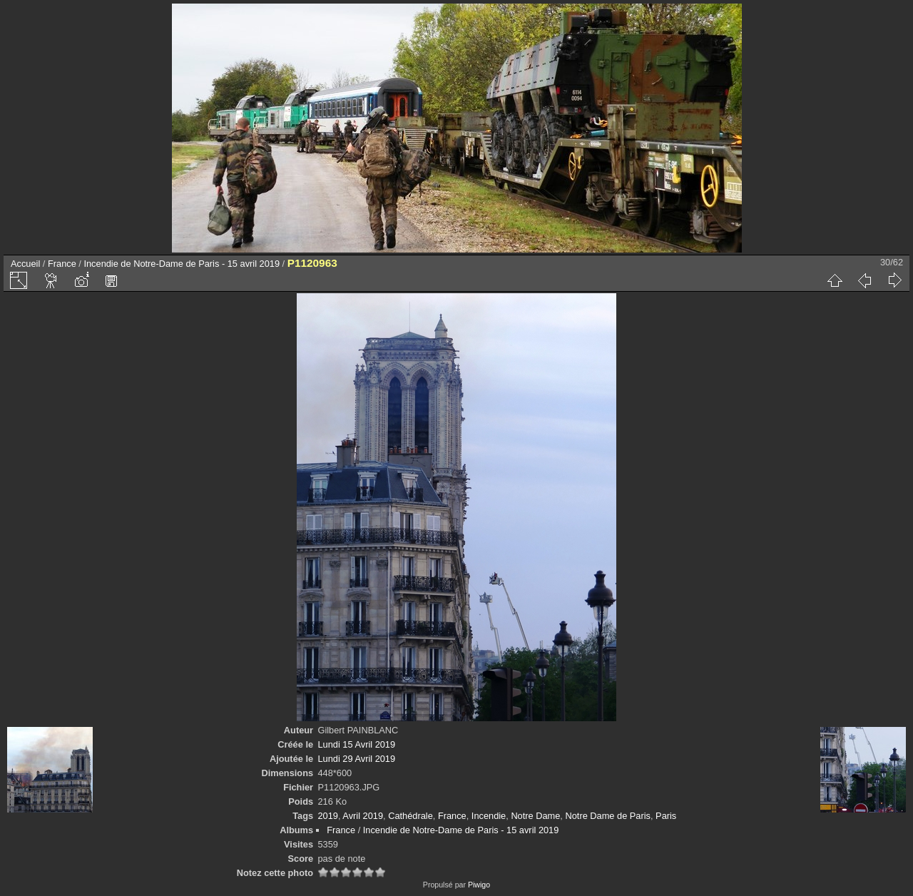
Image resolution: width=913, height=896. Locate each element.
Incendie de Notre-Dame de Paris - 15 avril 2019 (181, 263)
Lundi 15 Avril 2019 (356, 744)
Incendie (488, 815)
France (62, 263)
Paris (666, 815)
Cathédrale (410, 815)
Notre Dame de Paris (607, 815)
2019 (327, 815)
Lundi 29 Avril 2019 (356, 758)
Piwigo (479, 884)
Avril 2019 (362, 815)
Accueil (25, 263)
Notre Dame (535, 815)
